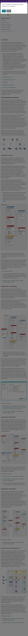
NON (8, 11)
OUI (4, 11)
